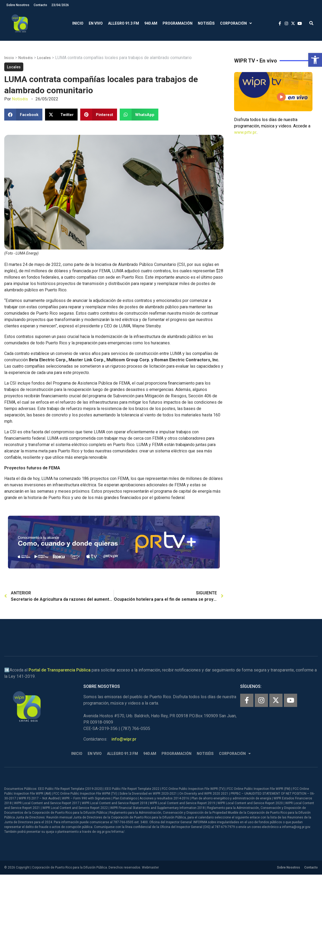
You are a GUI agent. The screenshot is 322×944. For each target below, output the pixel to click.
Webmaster (150, 867)
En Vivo (96, 23)
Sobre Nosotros (17, 5)
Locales (44, 58)
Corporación (236, 23)
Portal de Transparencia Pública (60, 670)
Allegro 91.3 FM (123, 23)
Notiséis (206, 23)
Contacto (40, 5)
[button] (315, 60)
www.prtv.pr (245, 132)
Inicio (77, 23)
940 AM (150, 23)
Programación (178, 23)
